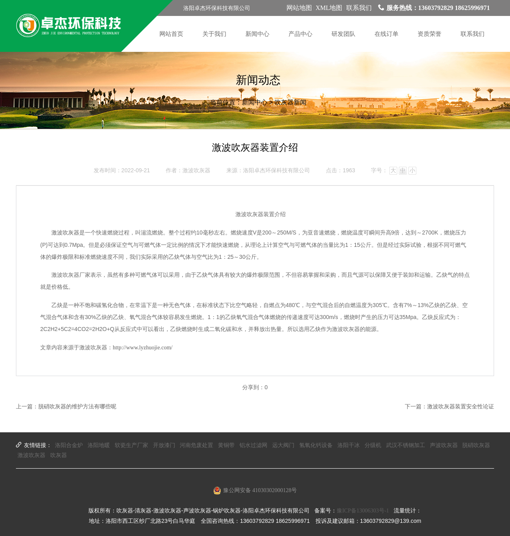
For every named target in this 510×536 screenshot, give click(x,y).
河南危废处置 (196, 445)
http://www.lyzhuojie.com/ (143, 348)
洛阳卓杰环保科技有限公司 (276, 170)
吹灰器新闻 (290, 102)
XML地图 (329, 7)
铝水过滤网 (253, 445)
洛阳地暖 (99, 445)
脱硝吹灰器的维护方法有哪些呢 (77, 407)
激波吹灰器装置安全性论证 (460, 407)
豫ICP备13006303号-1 (363, 511)
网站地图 (299, 7)
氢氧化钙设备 (316, 445)
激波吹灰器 (65, 233)
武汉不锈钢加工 (405, 445)
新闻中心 (254, 102)
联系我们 (359, 7)
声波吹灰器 (444, 445)
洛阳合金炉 (69, 445)
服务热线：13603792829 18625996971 (434, 7)
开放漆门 (164, 445)
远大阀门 (283, 445)
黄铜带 (226, 445)
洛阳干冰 (348, 445)
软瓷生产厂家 (131, 445)
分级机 (373, 445)
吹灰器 (58, 455)
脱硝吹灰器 (476, 445)
